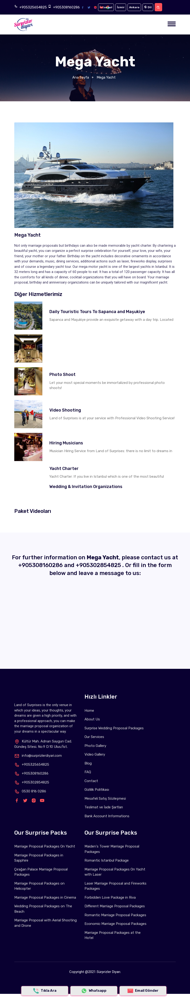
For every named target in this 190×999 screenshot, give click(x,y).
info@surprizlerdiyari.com (38, 755)
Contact (91, 781)
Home (89, 710)
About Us (92, 719)
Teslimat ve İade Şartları (103, 807)
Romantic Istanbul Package (106, 860)
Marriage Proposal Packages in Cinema (45, 897)
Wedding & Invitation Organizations (85, 486)
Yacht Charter (64, 468)
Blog (88, 763)
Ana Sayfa (80, 77)
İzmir (120, 7)
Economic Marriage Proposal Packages (115, 924)
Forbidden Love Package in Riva (110, 897)
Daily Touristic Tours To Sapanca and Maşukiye (97, 311)
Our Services (94, 737)
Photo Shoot (62, 374)
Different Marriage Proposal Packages (114, 906)
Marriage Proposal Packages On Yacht (44, 846)
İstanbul (106, 7)
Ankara (134, 7)
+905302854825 (99, 565)
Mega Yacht (106, 77)
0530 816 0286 (30, 791)
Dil (148, 7)
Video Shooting (65, 410)
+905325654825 (33, 7)
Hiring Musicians (66, 443)
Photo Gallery (95, 746)
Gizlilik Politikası (96, 789)
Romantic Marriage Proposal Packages (115, 915)
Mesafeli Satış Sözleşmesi (105, 798)
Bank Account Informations (106, 816)
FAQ (87, 772)
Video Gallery (94, 754)
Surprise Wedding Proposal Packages (114, 728)
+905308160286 (66, 7)
